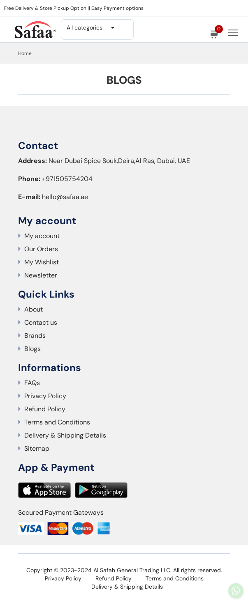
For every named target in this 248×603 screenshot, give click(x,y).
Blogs (32, 348)
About (33, 309)
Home (25, 53)
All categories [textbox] (84, 27)
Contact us (40, 322)
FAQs (32, 382)
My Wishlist (41, 262)
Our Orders (41, 249)
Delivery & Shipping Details (65, 435)
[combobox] (90, 27)
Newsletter (40, 275)
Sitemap (36, 448)
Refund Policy (44, 409)
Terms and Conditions (57, 422)
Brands (35, 335)
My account (42, 236)
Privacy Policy (45, 396)
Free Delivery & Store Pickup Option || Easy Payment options (74, 8)
